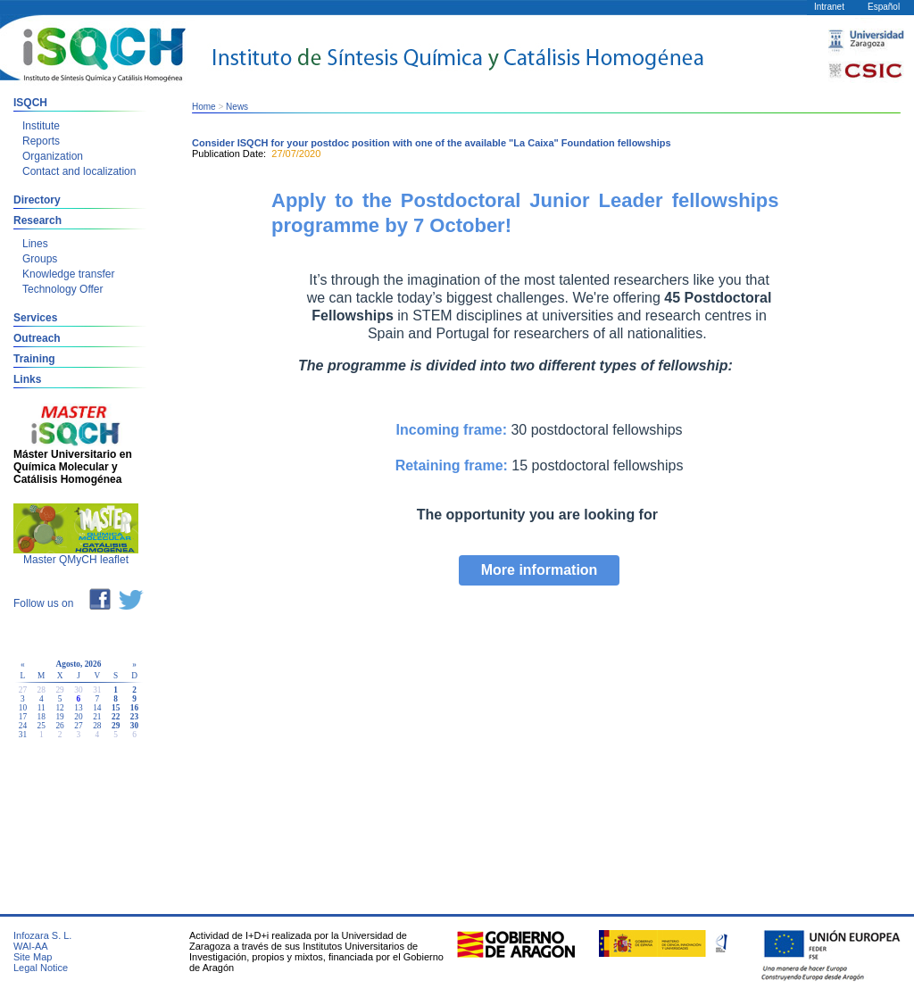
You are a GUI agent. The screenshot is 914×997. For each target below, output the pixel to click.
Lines (35, 243)
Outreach (37, 338)
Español (884, 7)
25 (41, 725)
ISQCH (30, 102)
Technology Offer (63, 289)
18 (41, 716)
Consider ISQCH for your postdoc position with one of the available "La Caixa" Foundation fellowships (431, 142)
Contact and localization (79, 171)
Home (204, 107)
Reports (41, 141)
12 (59, 707)
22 (116, 716)
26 (59, 725)
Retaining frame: (451, 465)
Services (35, 318)
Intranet (829, 7)
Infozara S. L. (42, 935)
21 (97, 716)
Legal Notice (40, 967)
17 (23, 716)
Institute (41, 126)
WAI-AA (30, 946)
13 (78, 707)
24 (23, 725)
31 (23, 734)
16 (134, 707)
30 (134, 725)
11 (41, 707)
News (237, 107)
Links (27, 379)
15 (116, 707)
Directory (37, 200)
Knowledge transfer (68, 274)
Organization (52, 156)
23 (134, 716)
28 (97, 725)
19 (59, 716)
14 (97, 707)
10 (23, 707)
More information (539, 569)
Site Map (32, 956)
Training (34, 359)
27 (78, 725)
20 (78, 716)
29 (116, 725)
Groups (39, 259)
